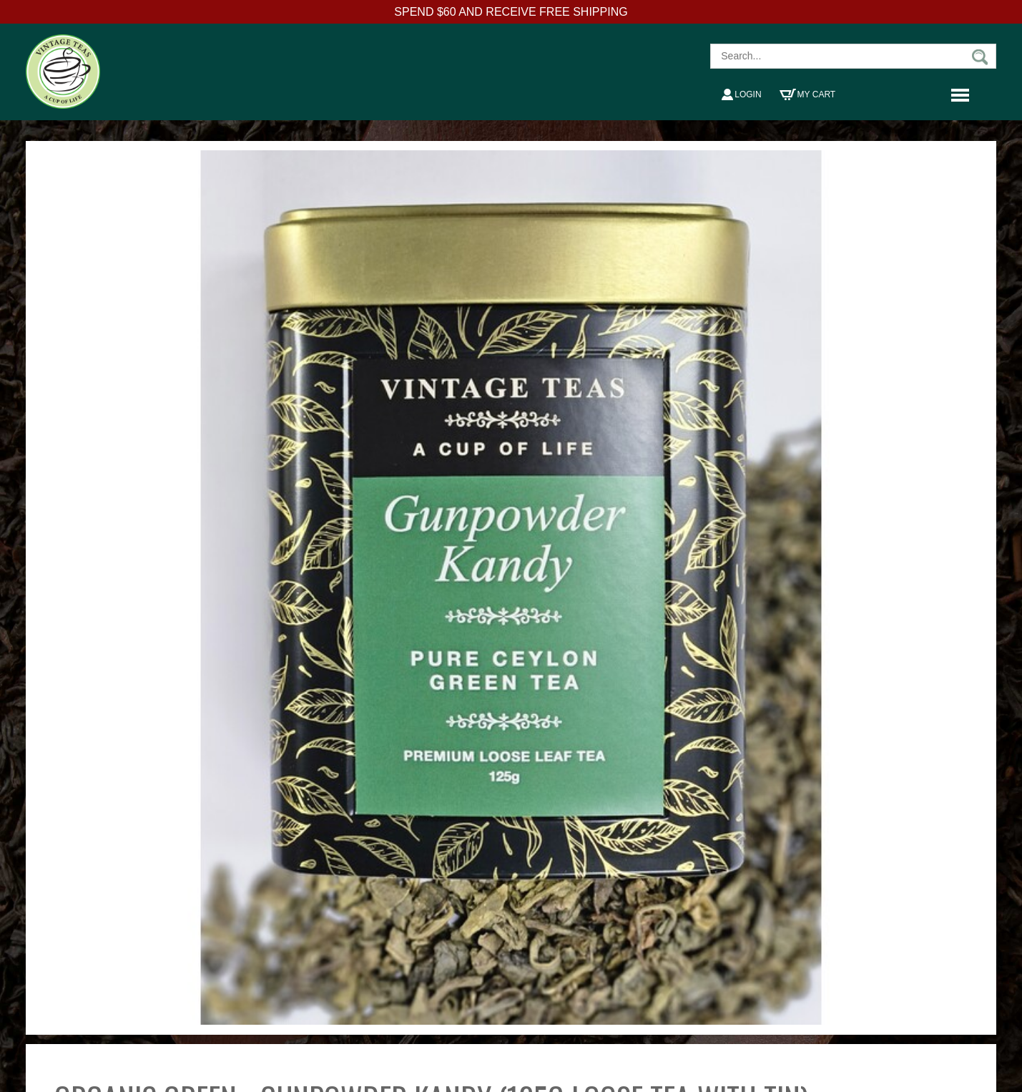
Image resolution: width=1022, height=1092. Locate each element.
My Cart (808, 94)
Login (741, 94)
